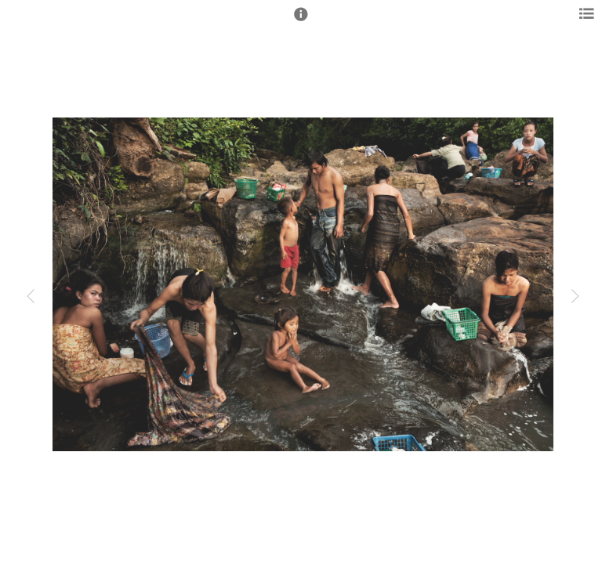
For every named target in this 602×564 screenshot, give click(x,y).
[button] (301, 21)
